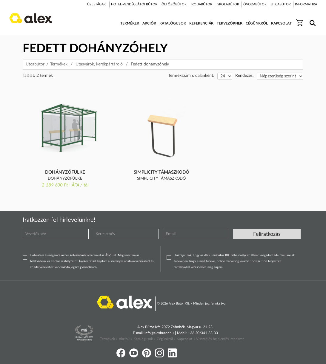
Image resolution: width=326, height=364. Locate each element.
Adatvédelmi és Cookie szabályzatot (54, 261)
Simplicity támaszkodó (161, 172)
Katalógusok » (144, 339)
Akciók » (125, 339)
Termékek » (108, 339)
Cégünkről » (166, 339)
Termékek (58, 64)
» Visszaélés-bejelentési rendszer (219, 339)
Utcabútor (35, 64)
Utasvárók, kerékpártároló (99, 64)
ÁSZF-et (110, 255)
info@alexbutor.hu (159, 333)
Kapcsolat (184, 339)
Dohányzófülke (65, 172)
